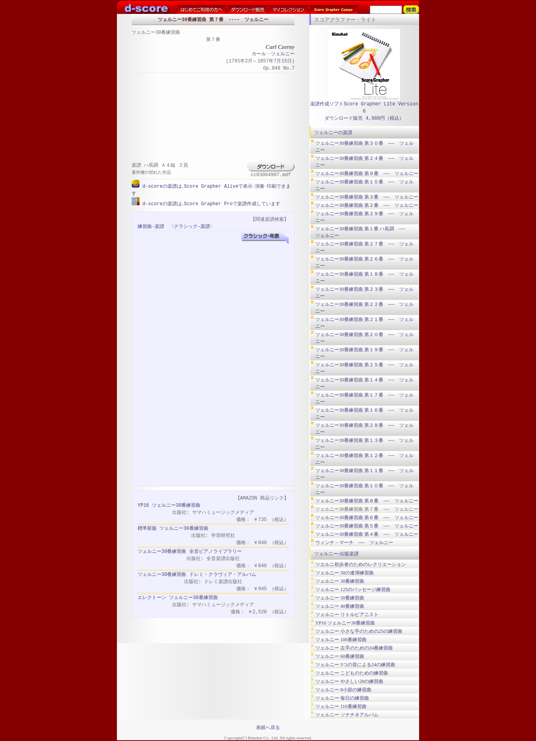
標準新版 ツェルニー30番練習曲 (173, 528)
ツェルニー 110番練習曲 (341, 706)
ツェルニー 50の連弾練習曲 (344, 573)
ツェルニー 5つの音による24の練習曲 (355, 664)
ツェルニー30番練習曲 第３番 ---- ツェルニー (366, 197)
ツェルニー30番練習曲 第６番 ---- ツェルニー (366, 517)
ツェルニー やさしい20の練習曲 (349, 681)
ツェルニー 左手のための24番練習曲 (354, 648)
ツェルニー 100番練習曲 (341, 639)
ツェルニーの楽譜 (333, 132)
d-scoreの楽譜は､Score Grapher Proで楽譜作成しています (210, 203)
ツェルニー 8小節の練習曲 (343, 689)
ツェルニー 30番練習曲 (339, 581)
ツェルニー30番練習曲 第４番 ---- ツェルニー (366, 534)
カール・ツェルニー (273, 54)
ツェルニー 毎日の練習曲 (342, 698)
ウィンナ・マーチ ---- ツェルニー (354, 542)
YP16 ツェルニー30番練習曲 (169, 505)
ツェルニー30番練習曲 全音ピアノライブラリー (190, 551)
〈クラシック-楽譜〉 (192, 226)
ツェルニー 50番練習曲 (339, 598)
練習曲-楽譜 (151, 226)
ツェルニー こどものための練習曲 (351, 673)
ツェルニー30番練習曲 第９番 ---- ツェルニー (366, 173)
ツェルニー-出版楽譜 (336, 553)
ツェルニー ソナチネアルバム (347, 715)
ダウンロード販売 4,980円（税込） (364, 118)
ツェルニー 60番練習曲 (339, 656)
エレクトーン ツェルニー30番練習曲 (178, 597)
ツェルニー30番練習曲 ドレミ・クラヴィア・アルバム (197, 574)
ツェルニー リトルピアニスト (347, 614)
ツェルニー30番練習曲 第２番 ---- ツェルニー (366, 205)
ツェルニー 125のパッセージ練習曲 (352, 589)
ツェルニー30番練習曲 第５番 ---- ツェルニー (366, 526)
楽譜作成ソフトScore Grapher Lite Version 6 (364, 108)
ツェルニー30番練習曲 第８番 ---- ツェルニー (366, 501)
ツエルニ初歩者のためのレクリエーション (360, 564)
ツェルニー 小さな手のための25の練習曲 (358, 631)
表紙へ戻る (268, 727)
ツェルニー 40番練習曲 (339, 606)
